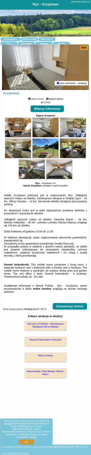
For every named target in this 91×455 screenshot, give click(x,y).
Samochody (26, 44)
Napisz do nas (81, 447)
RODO (33, 437)
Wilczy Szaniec (45, 355)
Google (8, 423)
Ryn (84, 47)
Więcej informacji (47, 109)
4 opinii (55, 185)
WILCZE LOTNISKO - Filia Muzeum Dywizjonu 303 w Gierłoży (45, 325)
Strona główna (10, 39)
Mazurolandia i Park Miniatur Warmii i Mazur (45, 372)
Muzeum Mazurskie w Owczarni (45, 339)
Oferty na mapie (29, 39)
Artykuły (61, 44)
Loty (9, 44)
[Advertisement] (45, 417)
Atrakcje (44, 44)
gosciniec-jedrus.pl (80, 1)
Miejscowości (47, 39)
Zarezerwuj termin (70, 306)
